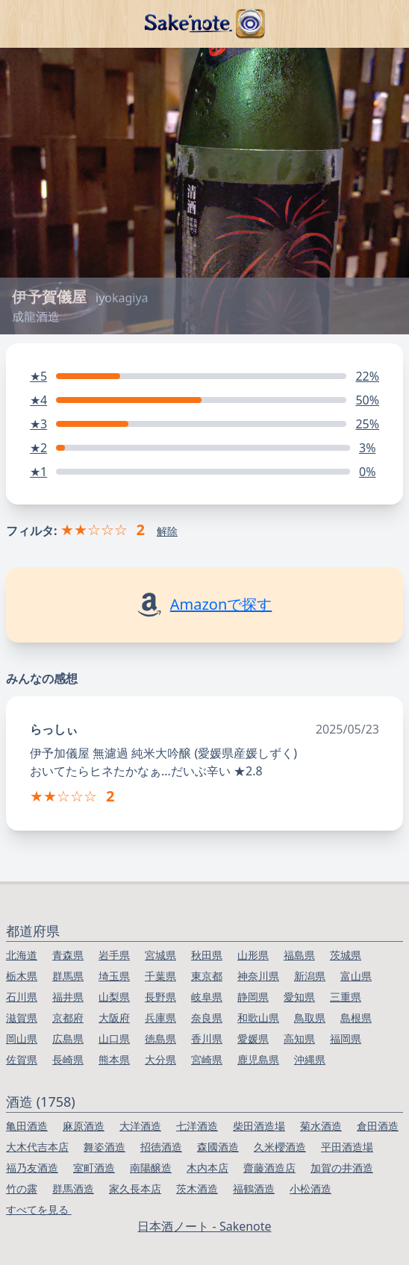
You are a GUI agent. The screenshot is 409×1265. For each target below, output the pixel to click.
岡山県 (21, 1038)
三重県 (345, 997)
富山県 (356, 976)
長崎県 (68, 1059)
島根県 (356, 1018)
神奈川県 (258, 976)
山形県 (253, 955)
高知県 (299, 1038)
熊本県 (114, 1059)
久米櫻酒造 (280, 1147)
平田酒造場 (347, 1147)
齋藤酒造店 (269, 1168)
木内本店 (207, 1168)
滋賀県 (21, 1018)
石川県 (21, 997)
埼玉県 (114, 976)
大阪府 (114, 1018)
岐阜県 (206, 997)
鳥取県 (309, 1018)
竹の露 (21, 1188)
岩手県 (114, 955)
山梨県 (114, 997)
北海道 (21, 955)
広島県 (68, 1038)
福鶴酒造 (254, 1188)
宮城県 (160, 955)
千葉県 (160, 976)
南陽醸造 (151, 1168)
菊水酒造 (321, 1126)
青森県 (68, 955)
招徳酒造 (161, 1147)
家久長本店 (135, 1188)
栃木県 (21, 976)
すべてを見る (39, 1209)
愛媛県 (253, 1038)
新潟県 (309, 976)
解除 (167, 531)
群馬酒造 (73, 1188)
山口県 (114, 1038)
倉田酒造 (378, 1126)
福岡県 (345, 1038)
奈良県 (206, 1018)
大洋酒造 (140, 1126)
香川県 (206, 1038)
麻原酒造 (83, 1126)
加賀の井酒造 (341, 1168)
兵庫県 (160, 1018)
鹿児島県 (258, 1059)
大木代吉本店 (37, 1147)
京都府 (68, 1018)
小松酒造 (310, 1188)
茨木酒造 (197, 1188)
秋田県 (206, 955)
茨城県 (345, 955)
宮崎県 (206, 1059)
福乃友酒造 (32, 1168)
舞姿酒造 (104, 1147)
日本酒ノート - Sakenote (204, 1226)
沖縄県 (309, 1059)
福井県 (68, 997)
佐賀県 (21, 1059)
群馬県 (68, 976)
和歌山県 (258, 1018)
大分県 (160, 1059)
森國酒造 (218, 1147)
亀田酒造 (27, 1126)
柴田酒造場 (259, 1126)
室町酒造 (94, 1168)
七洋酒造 (197, 1126)
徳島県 (160, 1038)
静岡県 (253, 997)
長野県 (160, 997)
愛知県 (299, 997)
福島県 (299, 955)
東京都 (206, 976)
